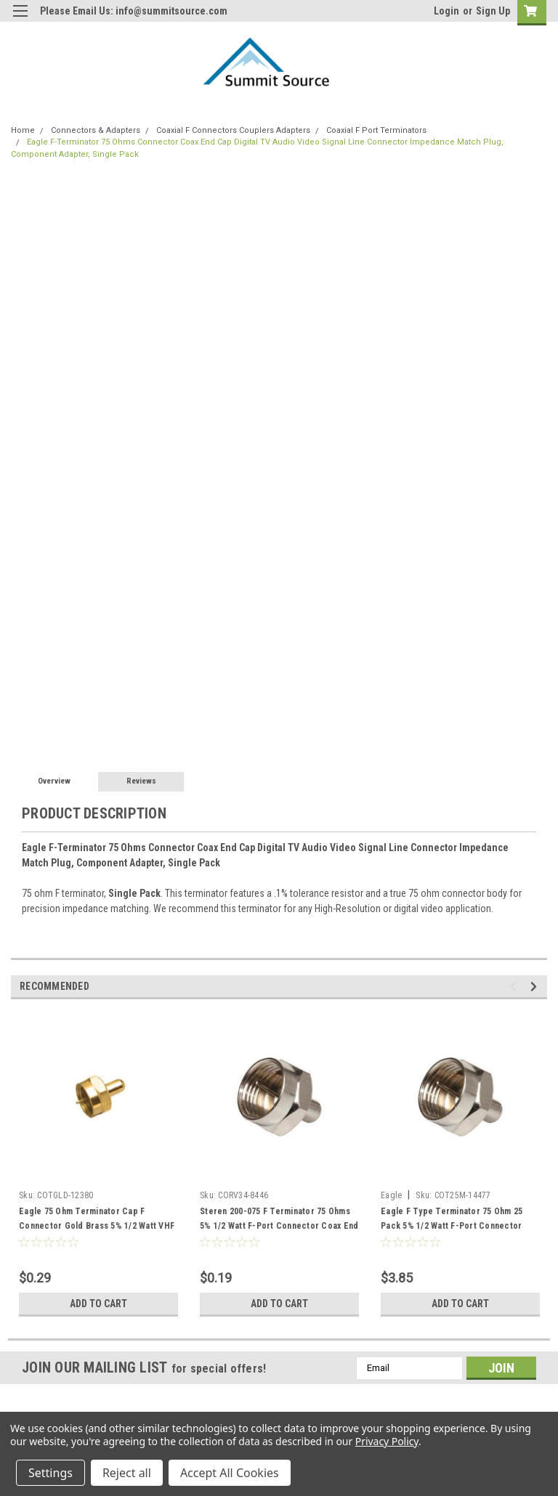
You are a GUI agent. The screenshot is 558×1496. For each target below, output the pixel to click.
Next (535, 986)
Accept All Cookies (229, 1473)
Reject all (126, 1473)
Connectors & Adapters (95, 130)
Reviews (141, 781)
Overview (54, 781)
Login (446, 11)
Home (23, 130)
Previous (515, 986)
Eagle (391, 1195)
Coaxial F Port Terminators (376, 130)
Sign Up (493, 11)
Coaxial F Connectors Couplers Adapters (233, 130)
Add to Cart (98, 1303)
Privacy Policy (386, 1441)
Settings (50, 1473)
